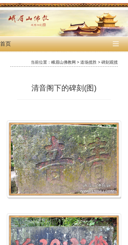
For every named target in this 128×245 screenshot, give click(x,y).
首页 (5, 44)
